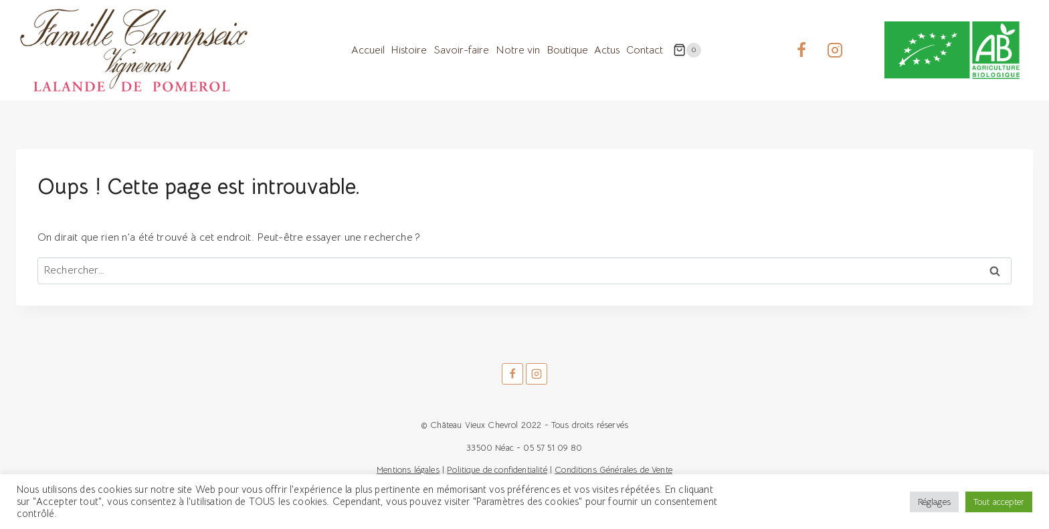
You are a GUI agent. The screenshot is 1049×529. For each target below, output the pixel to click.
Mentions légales (408, 469)
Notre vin (518, 50)
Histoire (409, 50)
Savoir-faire (461, 50)
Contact (644, 50)
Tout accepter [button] (998, 502)
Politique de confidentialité (497, 469)
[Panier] (687, 50)
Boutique (567, 50)
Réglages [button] (934, 502)
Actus (606, 50)
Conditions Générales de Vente (613, 469)
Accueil (368, 50)
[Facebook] (801, 50)
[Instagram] (835, 50)
